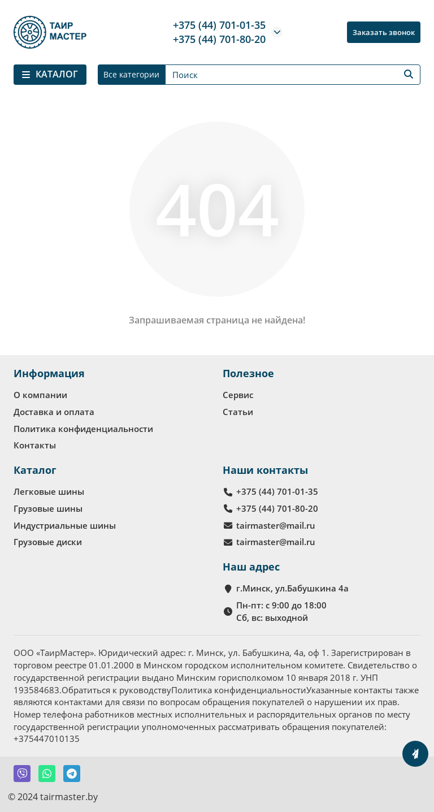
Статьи (238, 411)
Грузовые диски (48, 541)
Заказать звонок (384, 32)
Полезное (248, 373)
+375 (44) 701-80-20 (219, 39)
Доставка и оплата (54, 411)
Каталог (35, 470)
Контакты (35, 445)
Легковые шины (49, 491)
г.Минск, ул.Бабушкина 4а (292, 588)
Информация (49, 373)
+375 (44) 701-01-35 (219, 25)
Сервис (238, 394)
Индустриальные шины (65, 525)
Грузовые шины (48, 508)
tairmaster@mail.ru (275, 525)
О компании (40, 394)
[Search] (292, 74)
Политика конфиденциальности (83, 428)
